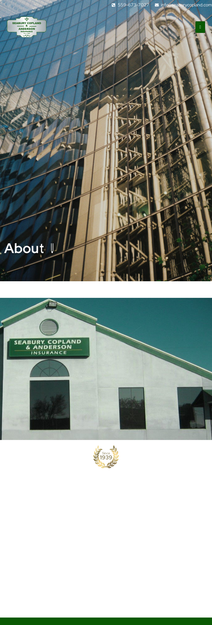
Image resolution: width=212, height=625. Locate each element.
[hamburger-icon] (200, 27)
